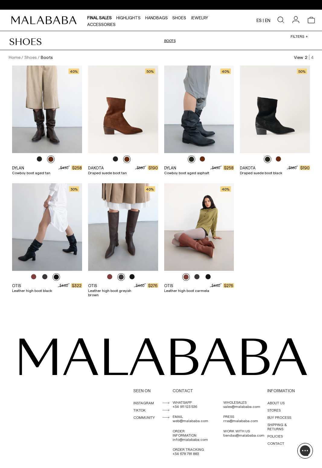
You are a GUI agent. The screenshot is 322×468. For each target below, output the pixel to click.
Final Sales (99, 17)
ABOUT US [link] (276, 403)
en (267, 20)
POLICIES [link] (275, 436)
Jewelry (199, 17)
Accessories (101, 23)
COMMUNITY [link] (144, 417)
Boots (170, 40)
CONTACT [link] (275, 443)
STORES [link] (274, 410)
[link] (45, 20)
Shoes (179, 17)
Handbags (156, 17)
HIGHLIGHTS (128, 17)
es (259, 20)
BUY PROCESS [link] (279, 417)
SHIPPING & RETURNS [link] (277, 426)
